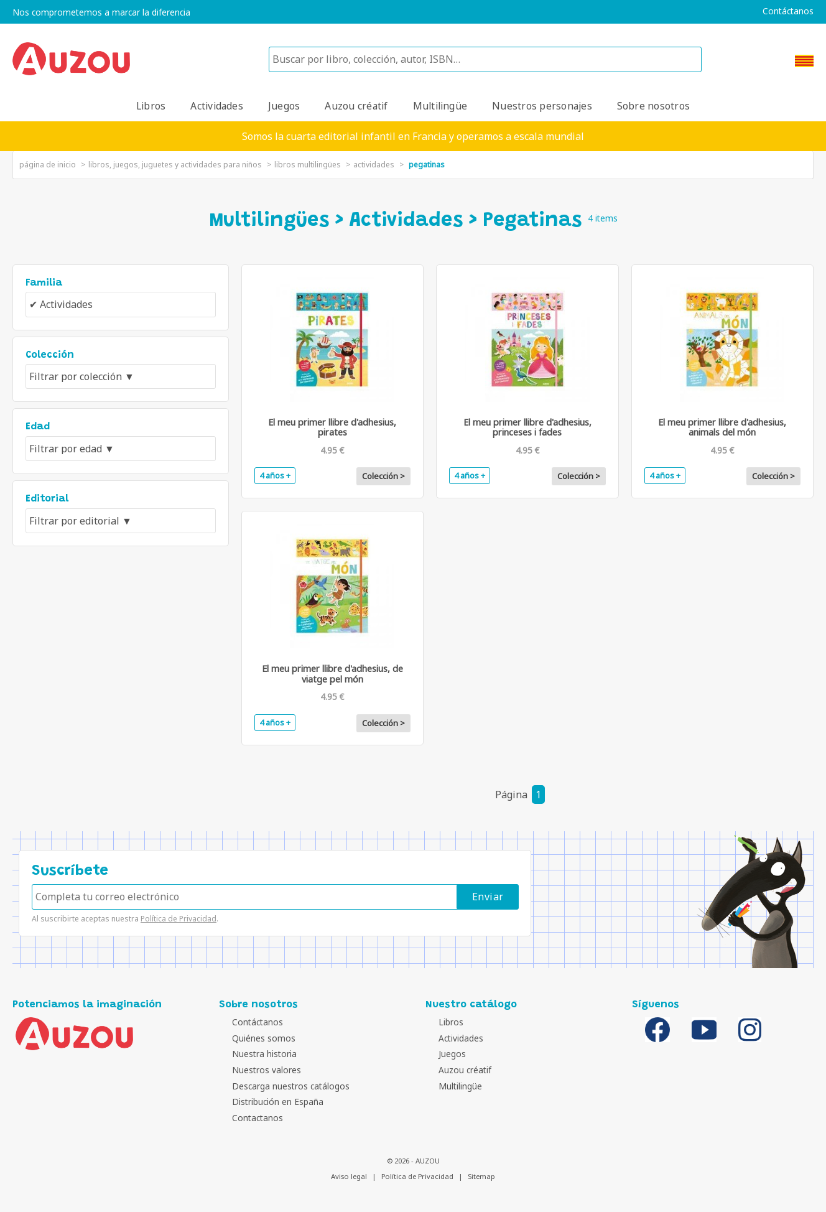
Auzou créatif (356, 106)
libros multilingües (307, 164)
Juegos (284, 106)
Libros (150, 106)
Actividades (216, 106)
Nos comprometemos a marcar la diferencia (101, 12)
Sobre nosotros (653, 106)
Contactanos (247, 1118)
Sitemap (481, 1176)
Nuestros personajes (542, 106)
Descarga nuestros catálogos (281, 1086)
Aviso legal (349, 1176)
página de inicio (47, 164)
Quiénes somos (253, 1038)
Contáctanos (788, 11)
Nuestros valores (256, 1070)
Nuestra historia (254, 1054)
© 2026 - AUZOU (413, 1160)
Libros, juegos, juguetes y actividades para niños (175, 164)
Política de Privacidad (178, 918)
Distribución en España (267, 1101)
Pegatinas (427, 164)
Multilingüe (440, 106)
